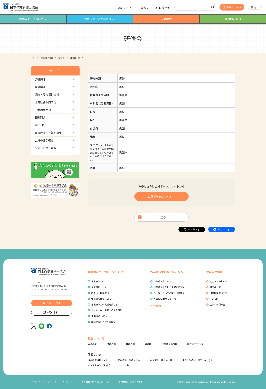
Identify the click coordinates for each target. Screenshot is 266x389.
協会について (125, 7)
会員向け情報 (47, 57)
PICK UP (214, 298)
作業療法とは (97, 281)
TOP (33, 57)
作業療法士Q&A (99, 316)
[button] (255, 7)
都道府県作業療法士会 (129, 360)
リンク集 (124, 365)
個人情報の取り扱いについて (95, 382)
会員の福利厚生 (217, 304)
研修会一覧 (75, 57)
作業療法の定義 (169, 344)
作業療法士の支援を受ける (104, 304)
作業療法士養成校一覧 (165, 298)
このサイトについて (41, 382)
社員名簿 (130, 344)
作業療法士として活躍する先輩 (169, 287)
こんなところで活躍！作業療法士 (170, 293)
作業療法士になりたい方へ (166, 272)
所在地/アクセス (195, 344)
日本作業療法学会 (218, 293)
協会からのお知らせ (220, 281)
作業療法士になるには (165, 281)
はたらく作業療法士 (101, 293)
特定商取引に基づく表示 (130, 382)
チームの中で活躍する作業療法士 (107, 310)
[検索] (213, 7)
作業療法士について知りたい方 (107, 272)
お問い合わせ (162, 7)
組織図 (148, 344)
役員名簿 (111, 344)
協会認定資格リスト (98, 360)
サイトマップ (66, 382)
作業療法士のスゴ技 (101, 298)
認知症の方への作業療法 (103, 321)
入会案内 (143, 7)
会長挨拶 (92, 344)
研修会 (61, 57)
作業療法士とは (99, 287)
